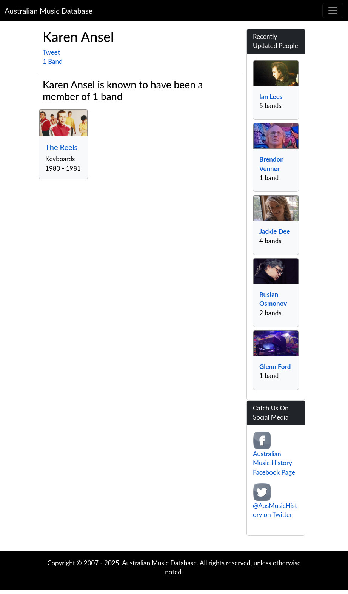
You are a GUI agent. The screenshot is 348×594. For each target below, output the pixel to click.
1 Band (53, 61)
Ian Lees (270, 96)
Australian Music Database (48, 10)
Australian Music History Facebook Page (274, 463)
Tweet (51, 52)
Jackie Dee (274, 231)
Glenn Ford (275, 366)
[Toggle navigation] (332, 10)
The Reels (61, 146)
